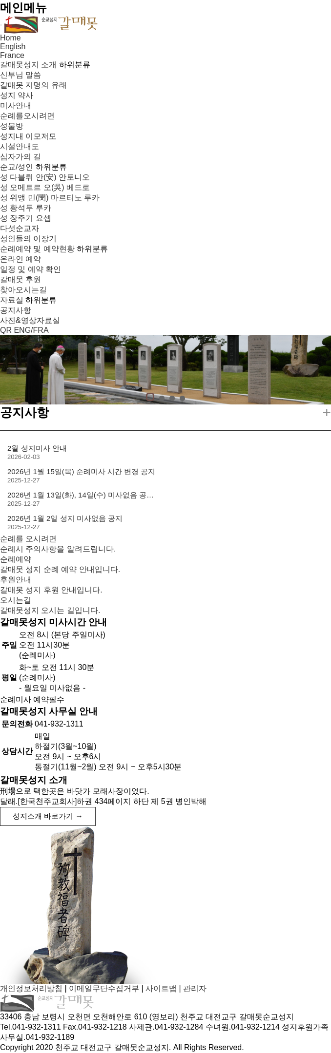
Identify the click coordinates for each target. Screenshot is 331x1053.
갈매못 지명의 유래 (33, 85)
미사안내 (15, 105)
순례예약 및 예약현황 (37, 249)
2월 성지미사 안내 (37, 448)
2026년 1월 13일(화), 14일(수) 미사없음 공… (80, 495)
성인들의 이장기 (28, 238)
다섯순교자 (19, 228)
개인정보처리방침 (31, 988)
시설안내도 (19, 146)
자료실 (11, 300)
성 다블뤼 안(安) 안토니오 (45, 177)
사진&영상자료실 (30, 320)
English (12, 46)
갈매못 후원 (20, 279)
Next (320, 371)
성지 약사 (16, 95)
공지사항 (15, 310)
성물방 (11, 126)
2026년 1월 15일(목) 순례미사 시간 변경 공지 (81, 471)
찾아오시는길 (23, 290)
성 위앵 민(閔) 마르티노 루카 (50, 197)
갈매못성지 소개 (28, 64)
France (12, 55)
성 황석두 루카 (25, 208)
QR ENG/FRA (24, 330)
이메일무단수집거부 (104, 988)
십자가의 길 (20, 157)
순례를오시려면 (27, 116)
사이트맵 (161, 988)
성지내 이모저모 (28, 136)
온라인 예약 (20, 259)
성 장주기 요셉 (25, 218)
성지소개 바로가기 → (48, 816)
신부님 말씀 (20, 75)
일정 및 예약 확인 (30, 269)
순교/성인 (16, 167)
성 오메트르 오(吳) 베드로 (45, 187)
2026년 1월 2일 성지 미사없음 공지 (65, 518)
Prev (11, 371)
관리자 (195, 988)
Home (10, 38)
